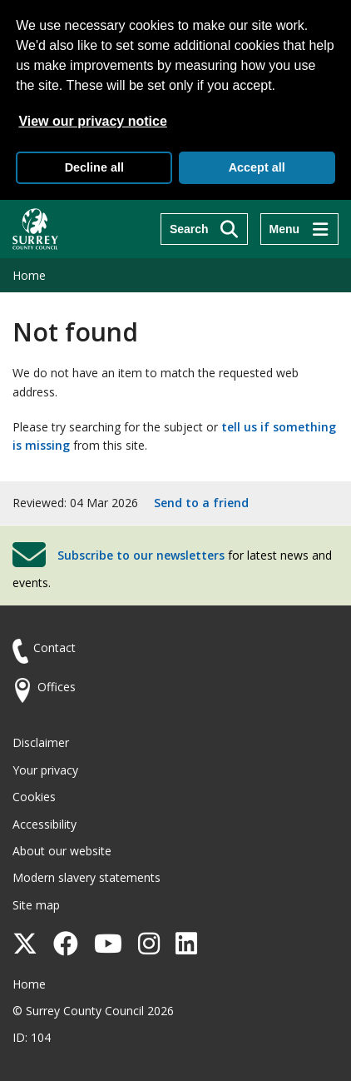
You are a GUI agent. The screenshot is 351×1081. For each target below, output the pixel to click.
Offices (56, 687)
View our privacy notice (92, 121)
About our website (61, 851)
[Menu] (299, 229)
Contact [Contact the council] (54, 647)
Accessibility (44, 824)
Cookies (34, 797)
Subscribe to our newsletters (141, 555)
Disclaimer (40, 742)
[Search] (204, 229)
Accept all (257, 167)
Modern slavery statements (86, 877)
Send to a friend (201, 503)
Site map (36, 905)
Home (29, 275)
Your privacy (45, 770)
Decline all (94, 167)
